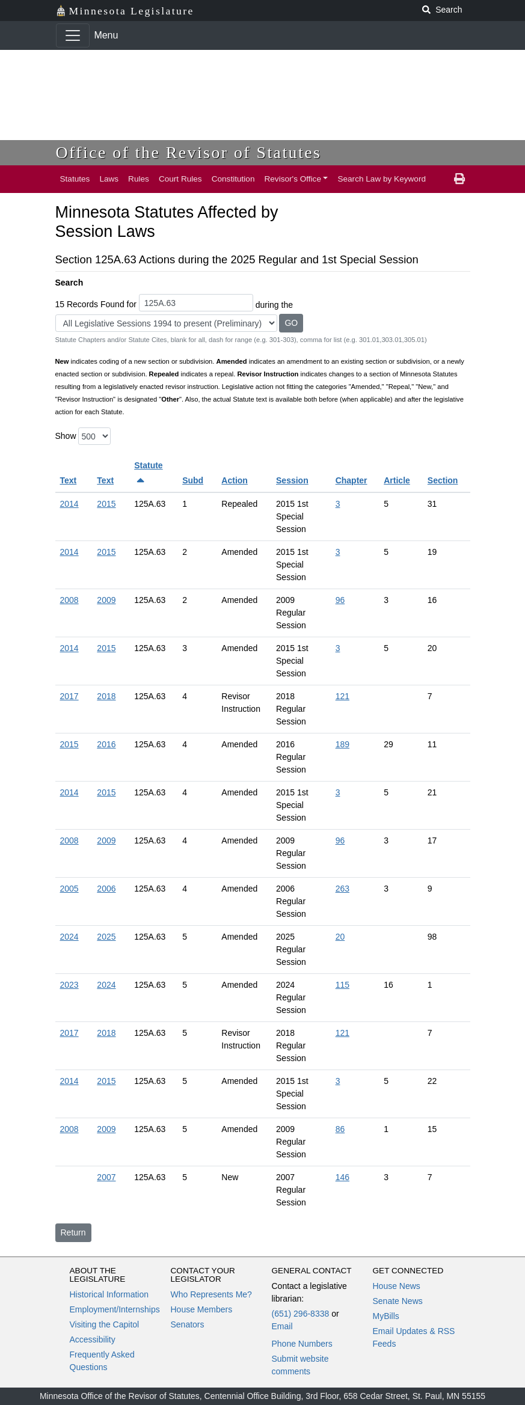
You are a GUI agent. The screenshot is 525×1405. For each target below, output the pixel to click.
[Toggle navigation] (73, 35)
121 (342, 696)
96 (340, 600)
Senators (187, 1324)
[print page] (459, 179)
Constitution (233, 178)
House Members (202, 1309)
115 (342, 985)
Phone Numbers (302, 1343)
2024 (69, 936)
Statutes (75, 178)
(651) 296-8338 (301, 1313)
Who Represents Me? (211, 1294)
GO (291, 323)
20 (340, 936)
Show (65, 436)
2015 (106, 504)
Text (68, 480)
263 (342, 888)
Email (282, 1326)
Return (73, 1232)
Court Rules (180, 178)
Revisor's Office (292, 178)
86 (340, 1129)
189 (342, 744)
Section (443, 480)
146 (342, 1177)
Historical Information (109, 1294)
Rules (138, 178)
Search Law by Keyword (381, 178)
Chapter (351, 480)
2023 (69, 985)
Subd (192, 480)
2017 (69, 696)
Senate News (398, 1301)
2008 (69, 600)
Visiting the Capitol (105, 1324)
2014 (69, 504)
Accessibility (92, 1339)
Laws (108, 178)
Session (292, 480)
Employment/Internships (115, 1309)
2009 (106, 600)
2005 (69, 888)
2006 (106, 888)
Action (234, 480)
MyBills (386, 1316)
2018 (106, 696)
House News (396, 1286)
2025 (106, 936)
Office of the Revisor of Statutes (189, 152)
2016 (106, 744)
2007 (106, 1177)
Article (397, 480)
